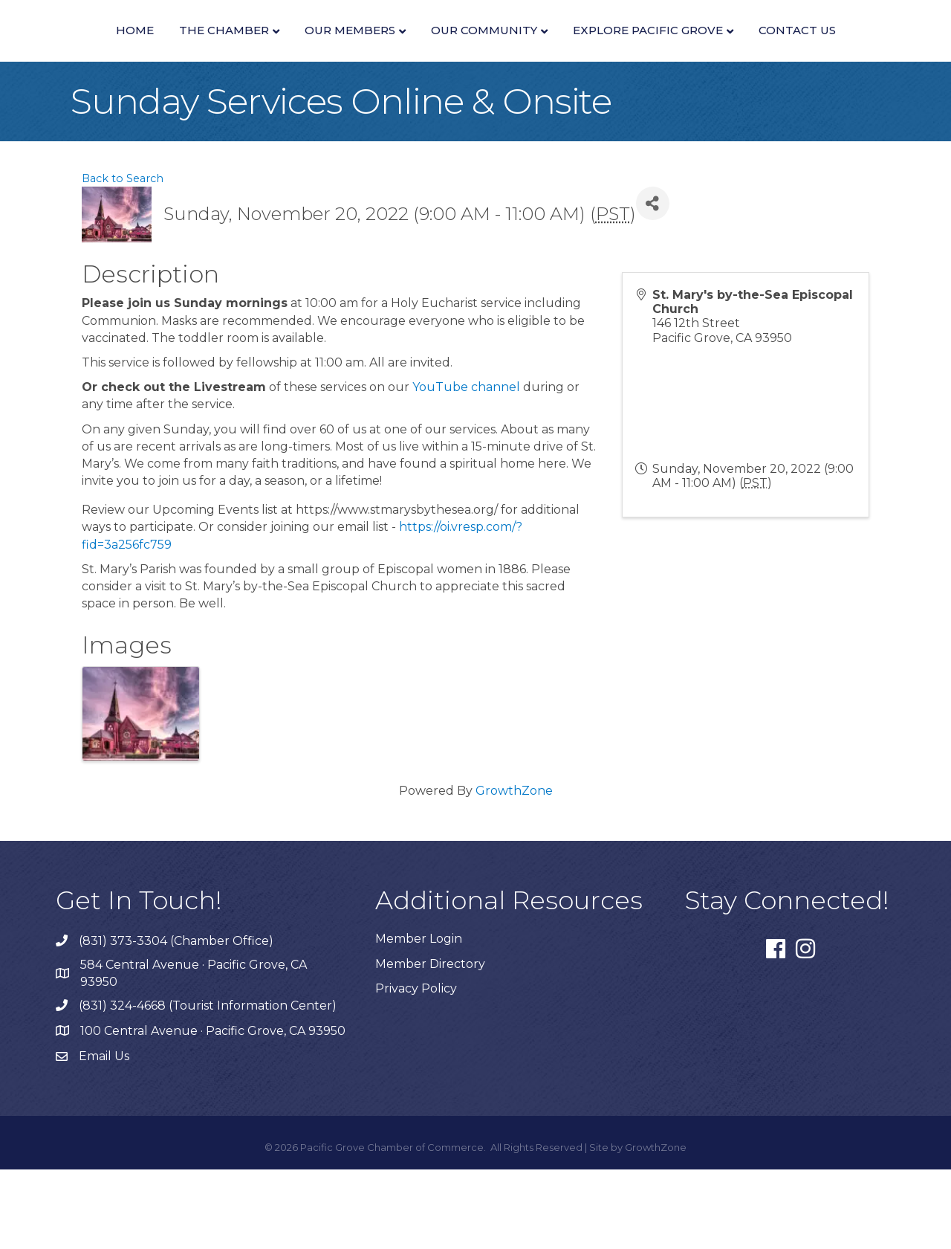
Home (119, 49)
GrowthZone (514, 870)
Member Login (418, 1018)
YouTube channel (466, 466)
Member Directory (430, 1043)
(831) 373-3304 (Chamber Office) (176, 1020)
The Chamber (208, 49)
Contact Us (568, 110)
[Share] (652, 283)
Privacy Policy (416, 1068)
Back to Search (122, 258)
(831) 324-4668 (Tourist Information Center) (208, 1085)
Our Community (788, 49)
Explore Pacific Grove (419, 110)
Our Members (334, 49)
